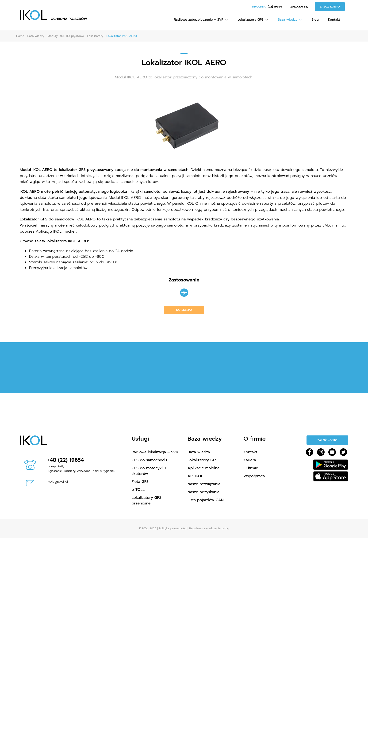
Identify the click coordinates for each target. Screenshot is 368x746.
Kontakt (334, 19)
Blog (314, 19)
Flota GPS (140, 482)
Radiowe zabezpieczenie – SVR (201, 19)
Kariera (249, 460)
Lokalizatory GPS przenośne (146, 500)
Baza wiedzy (290, 19)
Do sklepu (184, 310)
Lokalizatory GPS (253, 19)
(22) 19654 (275, 6)
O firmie (250, 468)
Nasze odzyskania (203, 492)
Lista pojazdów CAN (206, 500)
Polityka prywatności (172, 528)
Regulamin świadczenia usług (209, 528)
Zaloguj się (299, 6)
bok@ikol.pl (58, 482)
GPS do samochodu (149, 460)
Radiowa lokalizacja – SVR (155, 452)
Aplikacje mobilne (204, 468)
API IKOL (195, 476)
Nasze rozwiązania (204, 484)
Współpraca (254, 476)
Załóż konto (330, 6)
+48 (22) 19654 (66, 460)
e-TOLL (138, 489)
